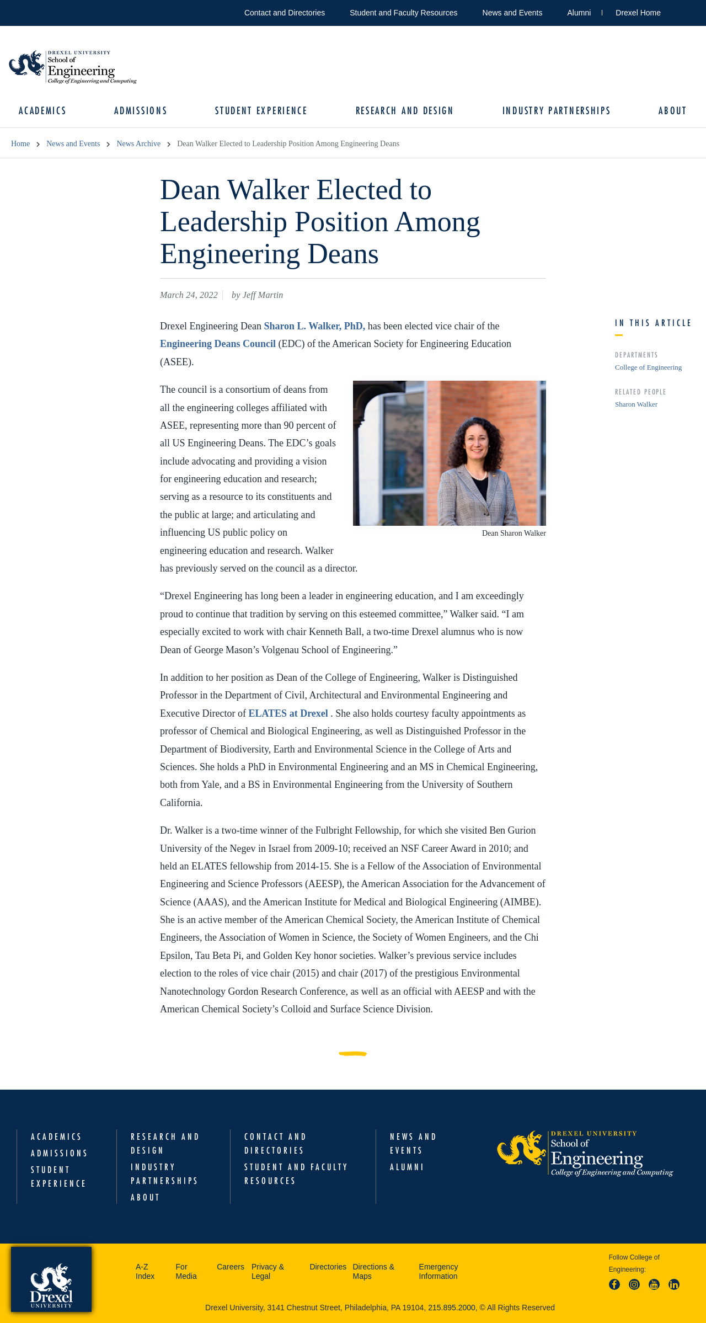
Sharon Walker (636, 404)
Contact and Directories (284, 12)
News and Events (513, 12)
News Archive (138, 144)
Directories (327, 1266)
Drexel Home (638, 12)
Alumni (579, 12)
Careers (230, 1266)
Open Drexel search (680, 10)
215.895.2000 (451, 1307)
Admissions (141, 110)
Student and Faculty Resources (403, 12)
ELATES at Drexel (289, 713)
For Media (186, 1271)
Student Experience (261, 110)
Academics (43, 110)
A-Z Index (145, 1271)
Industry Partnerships (556, 110)
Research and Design (404, 110)
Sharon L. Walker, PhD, (315, 326)
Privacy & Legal (268, 1271)
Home (20, 144)
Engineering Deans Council (219, 344)
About (672, 110)
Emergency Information (438, 1271)
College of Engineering (648, 367)
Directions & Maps (373, 1271)
